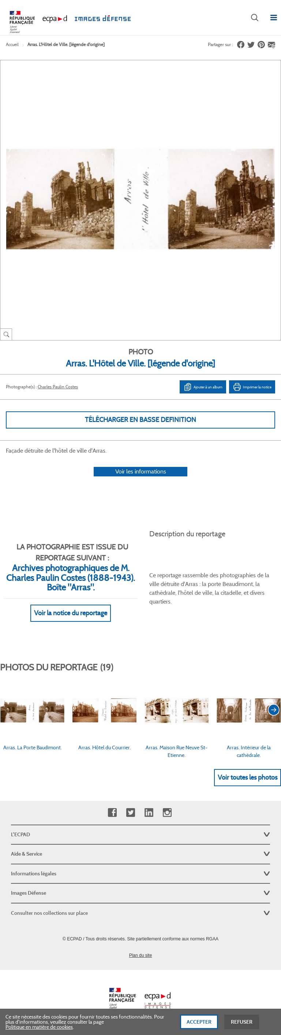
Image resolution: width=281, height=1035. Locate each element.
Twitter (130, 812)
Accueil (12, 44)
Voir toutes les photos (247, 777)
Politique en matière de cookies (39, 1030)
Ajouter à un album (202, 387)
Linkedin (148, 812)
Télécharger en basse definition (140, 420)
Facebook (112, 812)
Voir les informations (140, 471)
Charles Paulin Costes (58, 386)
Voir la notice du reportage (70, 613)
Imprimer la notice (252, 387)
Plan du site (140, 955)
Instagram (167, 812)
